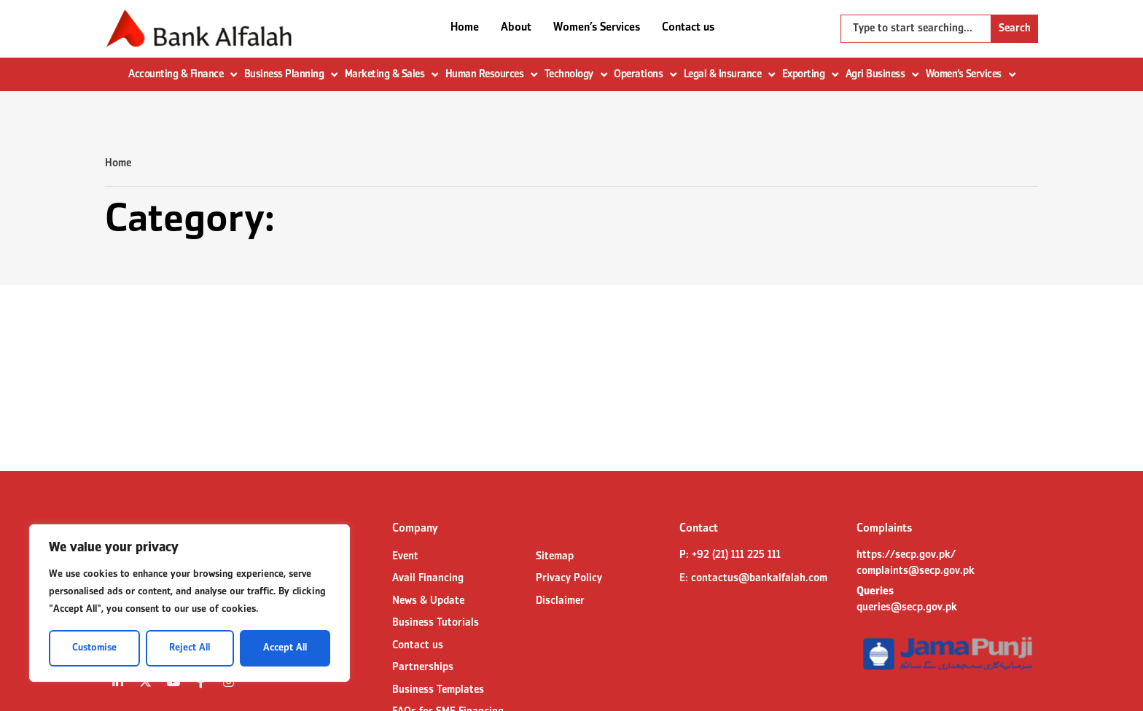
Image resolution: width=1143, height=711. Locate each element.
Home (464, 28)
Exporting (810, 75)
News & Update (428, 601)
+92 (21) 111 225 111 (736, 555)
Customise (94, 648)
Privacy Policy (569, 578)
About (516, 28)
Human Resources (491, 75)
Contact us (688, 28)
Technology (576, 75)
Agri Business (882, 75)
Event (405, 556)
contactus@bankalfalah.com (759, 578)
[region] (189, 603)
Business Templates (438, 690)
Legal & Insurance (729, 75)
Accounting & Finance (182, 75)
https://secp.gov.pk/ (906, 555)
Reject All (189, 648)
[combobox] (915, 29)
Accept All (285, 648)
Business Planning (291, 75)
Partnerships (422, 667)
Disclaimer (560, 601)
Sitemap (555, 556)
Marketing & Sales (391, 75)
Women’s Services (596, 28)
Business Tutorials (435, 623)
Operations (645, 75)
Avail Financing (428, 578)
